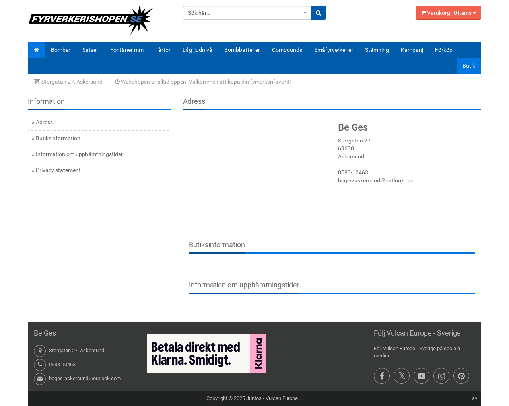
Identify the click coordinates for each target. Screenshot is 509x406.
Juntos (254, 398)
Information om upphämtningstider (79, 154)
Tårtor (163, 50)
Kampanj (412, 50)
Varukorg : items (448, 13)
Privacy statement (58, 170)
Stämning (377, 50)
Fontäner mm (127, 50)
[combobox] (247, 13)
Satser (90, 50)
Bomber (60, 50)
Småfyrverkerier (333, 50)
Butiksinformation (58, 138)
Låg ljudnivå (197, 50)
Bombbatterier (242, 50)
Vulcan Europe (282, 398)
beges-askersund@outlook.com (85, 378)
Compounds (287, 50)
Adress (44, 122)
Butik (468, 65)
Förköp (444, 50)
